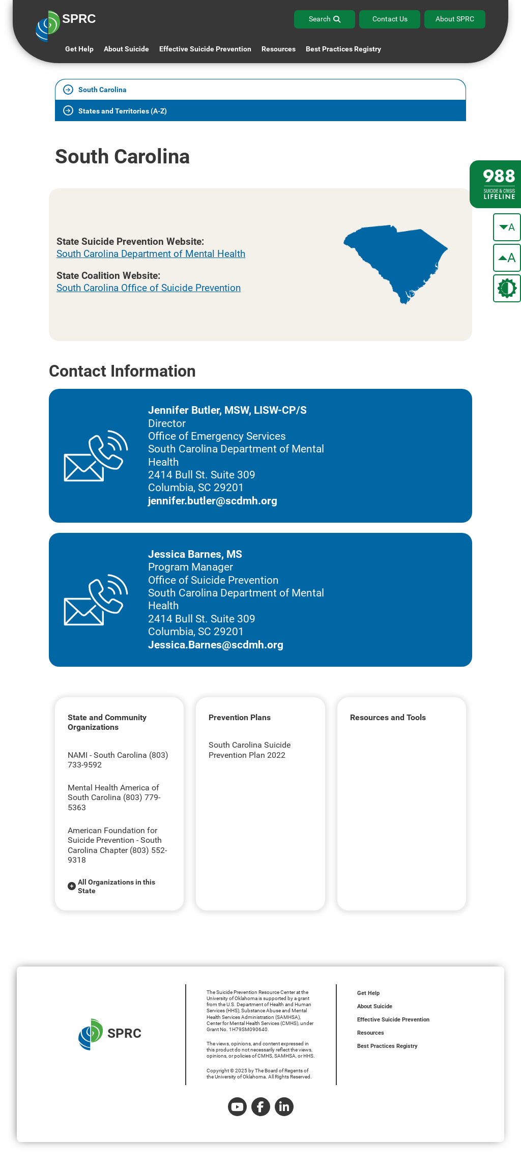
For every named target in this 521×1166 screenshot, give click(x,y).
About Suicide (126, 49)
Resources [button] (279, 49)
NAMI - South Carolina (108, 755)
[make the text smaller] (507, 227)
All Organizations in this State (116, 886)
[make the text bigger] (507, 258)
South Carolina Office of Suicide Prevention (148, 288)
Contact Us (390, 19)
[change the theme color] (507, 288)
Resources (370, 1033)
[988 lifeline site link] (495, 184)
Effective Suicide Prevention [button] (205, 49)
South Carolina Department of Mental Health (150, 254)
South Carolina (102, 90)
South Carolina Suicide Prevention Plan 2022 (250, 750)
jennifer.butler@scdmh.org (212, 501)
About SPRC (455, 19)
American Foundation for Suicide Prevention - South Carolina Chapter (115, 840)
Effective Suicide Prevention (393, 1019)
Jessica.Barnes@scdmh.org (215, 645)
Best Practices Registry (343, 49)
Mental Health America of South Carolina (113, 793)
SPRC (109, 1034)
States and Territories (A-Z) (122, 111)
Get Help (79, 49)
